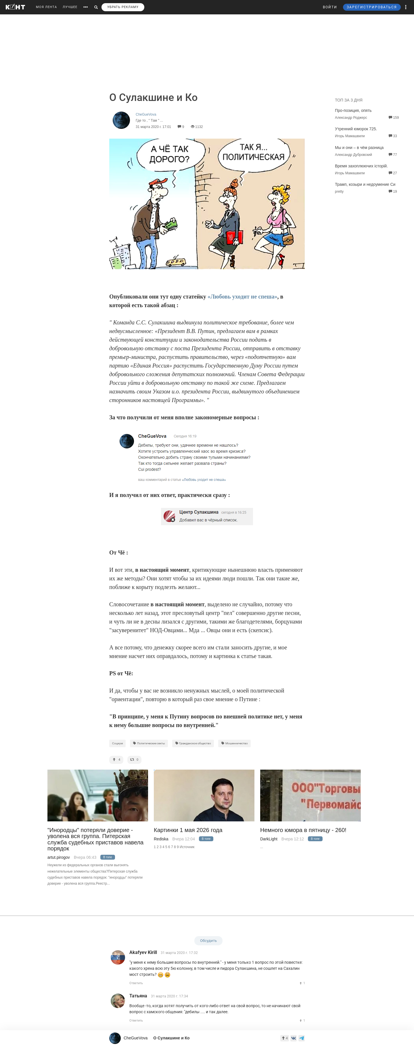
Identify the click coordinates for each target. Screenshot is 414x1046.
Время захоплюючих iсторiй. (361, 166)
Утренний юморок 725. (356, 129)
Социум (117, 743)
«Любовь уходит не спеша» (242, 296)
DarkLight (268, 839)
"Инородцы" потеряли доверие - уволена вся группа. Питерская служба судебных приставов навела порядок (95, 839)
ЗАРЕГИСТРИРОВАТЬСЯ (372, 7)
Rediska (161, 839)
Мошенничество (234, 743)
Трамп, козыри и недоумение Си (365, 184)
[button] (406, 7)
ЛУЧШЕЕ (70, 7)
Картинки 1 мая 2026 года (188, 830)
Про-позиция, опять (353, 110)
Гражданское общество (193, 743)
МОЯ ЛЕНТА (46, 7)
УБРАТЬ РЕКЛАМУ (123, 7)
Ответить (136, 983)
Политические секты (149, 743)
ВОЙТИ (330, 7)
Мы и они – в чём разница (359, 147)
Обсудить (208, 940)
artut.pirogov (58, 857)
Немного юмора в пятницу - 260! (303, 830)
